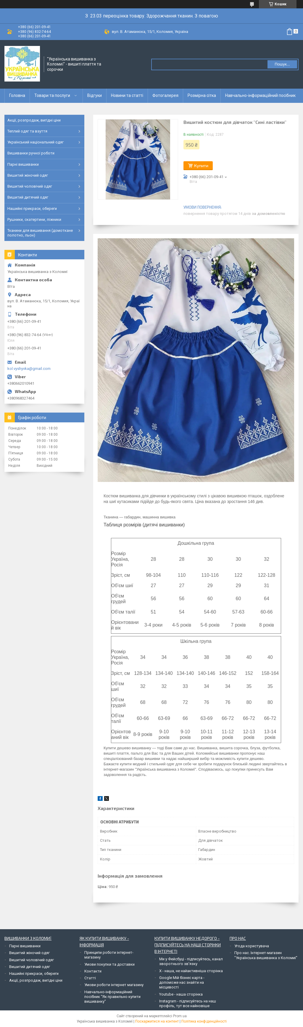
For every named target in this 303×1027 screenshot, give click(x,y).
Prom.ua (180, 1016)
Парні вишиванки (23, 164)
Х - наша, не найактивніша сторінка (191, 971)
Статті (90, 978)
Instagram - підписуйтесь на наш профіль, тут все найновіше (187, 1003)
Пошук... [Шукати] (282, 64)
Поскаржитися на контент (157, 1021)
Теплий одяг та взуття (27, 131)
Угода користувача (251, 946)
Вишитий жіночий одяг (27, 175)
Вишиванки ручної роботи (30, 153)
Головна (17, 95)
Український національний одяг (35, 142)
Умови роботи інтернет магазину (114, 985)
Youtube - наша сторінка (181, 994)
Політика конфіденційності (204, 1021)
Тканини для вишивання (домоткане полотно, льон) (40, 232)
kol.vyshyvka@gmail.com (29, 368)
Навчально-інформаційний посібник (260, 95)
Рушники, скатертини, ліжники (34, 219)
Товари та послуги (52, 95)
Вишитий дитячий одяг (27, 197)
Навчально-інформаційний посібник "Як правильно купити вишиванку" (112, 997)
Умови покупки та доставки (109, 964)
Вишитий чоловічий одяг (29, 186)
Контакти (92, 971)
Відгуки (94, 95)
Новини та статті (127, 95)
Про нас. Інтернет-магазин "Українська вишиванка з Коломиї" (265, 955)
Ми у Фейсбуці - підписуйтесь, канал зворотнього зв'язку (191, 961)
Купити (201, 165)
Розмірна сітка (202, 95)
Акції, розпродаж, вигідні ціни (34, 120)
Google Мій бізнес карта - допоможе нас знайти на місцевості (181, 982)
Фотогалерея (165, 95)
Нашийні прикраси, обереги (32, 208)
